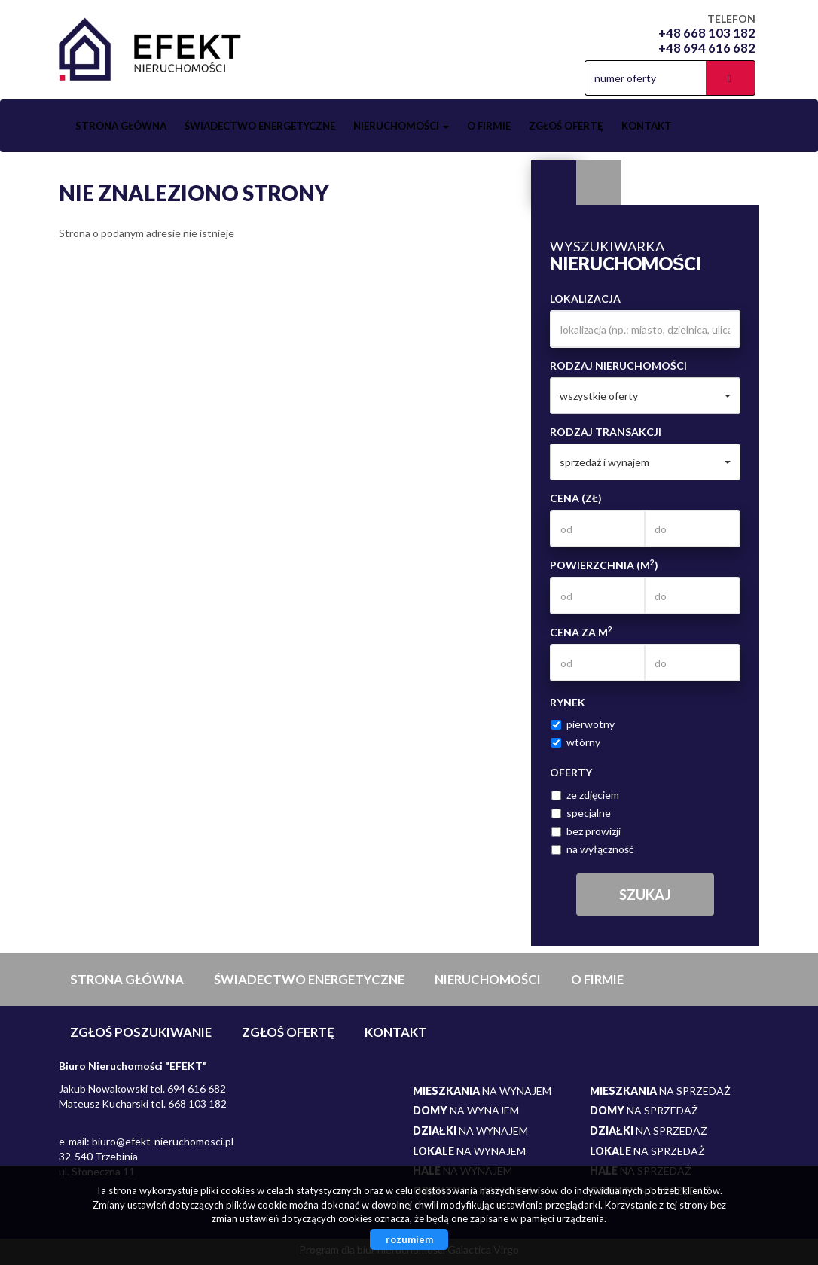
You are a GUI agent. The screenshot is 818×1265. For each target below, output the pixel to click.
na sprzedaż (660, 1090)
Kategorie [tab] (598, 183)
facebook (561, 78)
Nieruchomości (488, 979)
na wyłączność (592, 849)
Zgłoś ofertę (566, 126)
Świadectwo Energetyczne (260, 126)
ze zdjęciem (585, 794)
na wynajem (482, 1090)
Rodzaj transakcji (605, 431)
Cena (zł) (576, 498)
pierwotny (583, 724)
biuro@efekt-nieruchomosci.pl (162, 1141)
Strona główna (120, 126)
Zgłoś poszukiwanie (141, 1032)
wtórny (575, 742)
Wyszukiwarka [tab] (553, 183)
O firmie (489, 126)
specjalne (581, 812)
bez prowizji (586, 831)
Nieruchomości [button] (401, 126)
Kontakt (646, 126)
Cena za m (581, 632)
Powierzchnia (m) (604, 565)
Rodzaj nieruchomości (618, 365)
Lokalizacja (585, 298)
